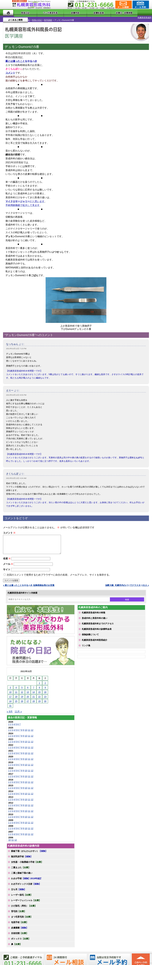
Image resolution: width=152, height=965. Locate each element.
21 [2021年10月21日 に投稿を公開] (33, 697)
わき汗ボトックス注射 (26, 885)
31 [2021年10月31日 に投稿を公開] (10, 707)
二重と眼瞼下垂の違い (21, 874)
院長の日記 (23, 17)
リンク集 (86, 646)
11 (29, 731)
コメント (9, 530)
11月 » (18, 712)
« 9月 (10, 712)
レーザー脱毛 (21, 896)
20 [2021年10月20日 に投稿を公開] (28, 697)
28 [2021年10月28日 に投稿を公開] (33, 702)
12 (32, 731)
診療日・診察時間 (109, 12)
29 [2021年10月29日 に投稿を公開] (39, 702)
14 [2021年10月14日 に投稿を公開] (33, 693)
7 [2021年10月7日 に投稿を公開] (33, 688)
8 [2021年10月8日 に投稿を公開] (39, 688)
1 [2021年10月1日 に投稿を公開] (39, 684)
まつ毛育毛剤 (21, 918)
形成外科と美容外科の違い (94, 619)
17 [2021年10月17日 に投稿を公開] (10, 697)
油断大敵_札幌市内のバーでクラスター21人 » (127, 586)
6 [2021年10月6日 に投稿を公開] (27, 688)
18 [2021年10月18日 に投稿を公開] (16, 697)
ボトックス (20, 940)
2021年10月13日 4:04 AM (16, 476)
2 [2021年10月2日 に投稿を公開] (45, 684)
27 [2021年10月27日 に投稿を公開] (28, 702)
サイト (6, 570)
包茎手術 (19, 923)
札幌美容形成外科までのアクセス (98, 624)
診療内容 (67, 12)
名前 (6, 559)
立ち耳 (18, 890)
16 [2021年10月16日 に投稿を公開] (45, 693)
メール (8, 565)
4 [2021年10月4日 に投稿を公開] (16, 688)
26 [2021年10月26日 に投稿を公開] (22, 702)
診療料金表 (85, 12)
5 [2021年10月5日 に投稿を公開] (22, 688)
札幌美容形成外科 (8, 17)
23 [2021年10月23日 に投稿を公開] (45, 697)
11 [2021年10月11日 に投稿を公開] (16, 693)
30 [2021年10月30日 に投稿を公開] (45, 702)
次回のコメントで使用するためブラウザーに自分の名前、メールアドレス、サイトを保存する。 (59, 576)
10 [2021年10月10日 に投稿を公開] (10, 693)
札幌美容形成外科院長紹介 (94, 641)
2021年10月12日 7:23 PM (16, 346)
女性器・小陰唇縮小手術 (27, 863)
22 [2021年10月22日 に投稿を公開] (39, 697)
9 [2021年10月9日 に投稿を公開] (45, 688)
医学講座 (34, 17)
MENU (7, 4)
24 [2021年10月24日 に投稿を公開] (10, 702)
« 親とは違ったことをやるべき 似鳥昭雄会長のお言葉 (28, 586)
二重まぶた (20, 868)
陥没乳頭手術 (21, 857)
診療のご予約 (140, 4)
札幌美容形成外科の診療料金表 (97, 630)
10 (26, 731)
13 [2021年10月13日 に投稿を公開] (28, 693)
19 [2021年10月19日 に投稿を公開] (22, 697)
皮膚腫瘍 (19, 929)
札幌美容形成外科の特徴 (93, 613)
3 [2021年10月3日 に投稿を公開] (10, 688)
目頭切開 (19, 934)
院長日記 (22, 12)
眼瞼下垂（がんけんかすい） (29, 852)
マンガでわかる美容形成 (44, 12)
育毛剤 (18, 912)
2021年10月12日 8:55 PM (16, 392)
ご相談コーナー (123, 4)
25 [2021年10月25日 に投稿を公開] (16, 702)
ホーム (8, 12)
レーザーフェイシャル (26, 901)
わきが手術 (26, 879)
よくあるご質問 (136, 12)
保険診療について (90, 635)
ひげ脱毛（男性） (24, 907)
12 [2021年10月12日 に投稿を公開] (22, 693)
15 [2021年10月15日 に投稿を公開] (39, 693)
